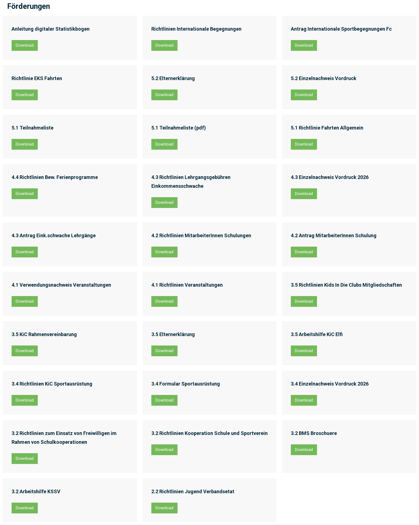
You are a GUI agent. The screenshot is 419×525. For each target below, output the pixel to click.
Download (25, 45)
